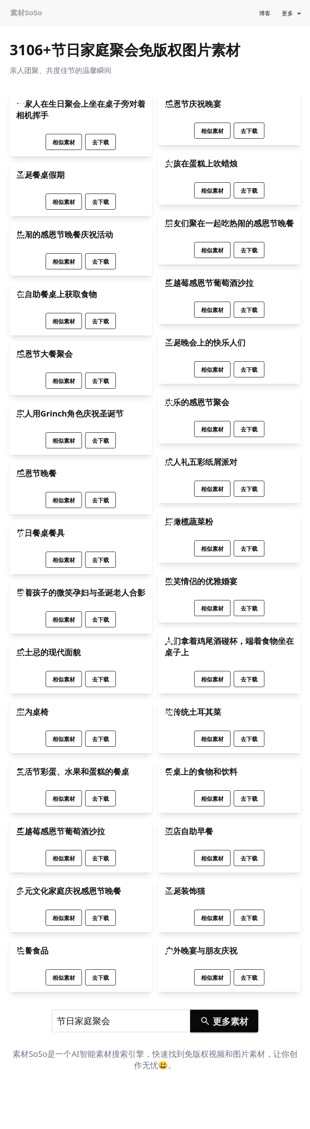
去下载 (100, 142)
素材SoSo (26, 13)
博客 (264, 13)
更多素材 (224, 1021)
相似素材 (63, 142)
